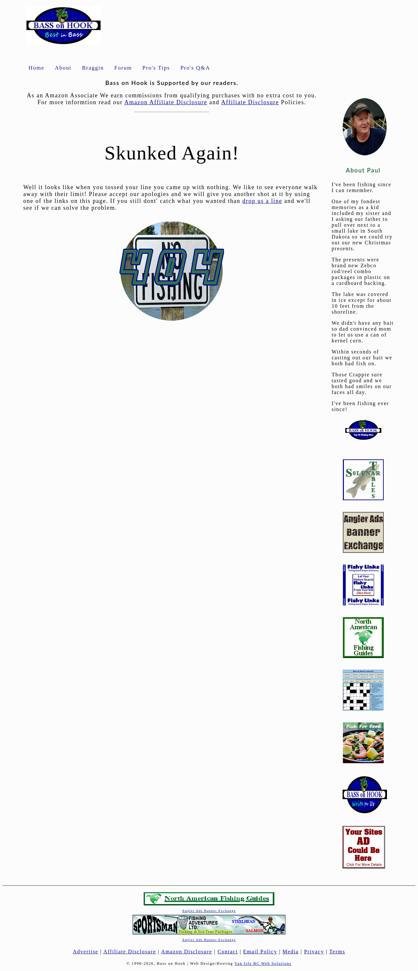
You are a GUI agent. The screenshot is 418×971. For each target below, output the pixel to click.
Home (36, 68)
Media (290, 951)
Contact (227, 951)
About (63, 68)
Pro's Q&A (195, 68)
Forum (123, 68)
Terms (337, 951)
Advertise (85, 951)
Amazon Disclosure (186, 951)
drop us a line (262, 201)
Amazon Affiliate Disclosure (165, 102)
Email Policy (260, 951)
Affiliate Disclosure (250, 102)
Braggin (93, 68)
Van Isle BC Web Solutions (262, 963)
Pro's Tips (156, 68)
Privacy (314, 951)
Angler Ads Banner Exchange (209, 911)
